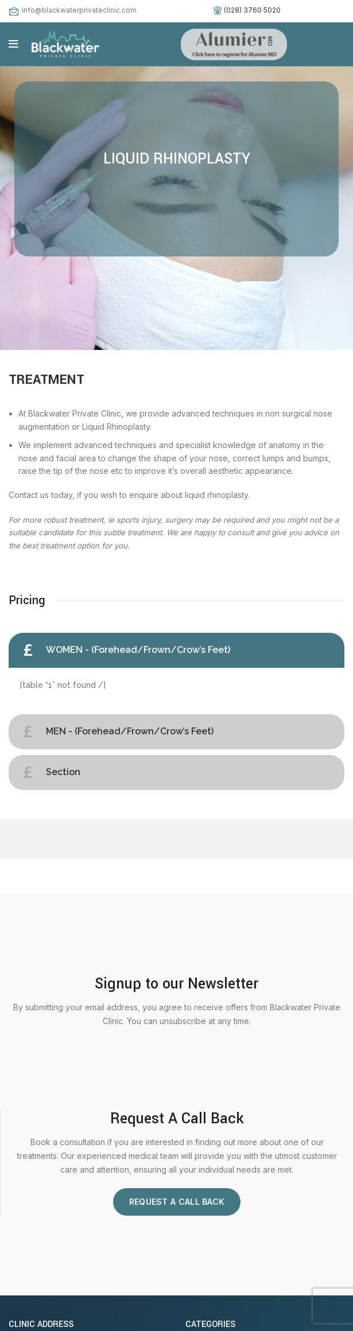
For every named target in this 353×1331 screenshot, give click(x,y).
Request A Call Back (177, 1202)
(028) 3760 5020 (252, 10)
